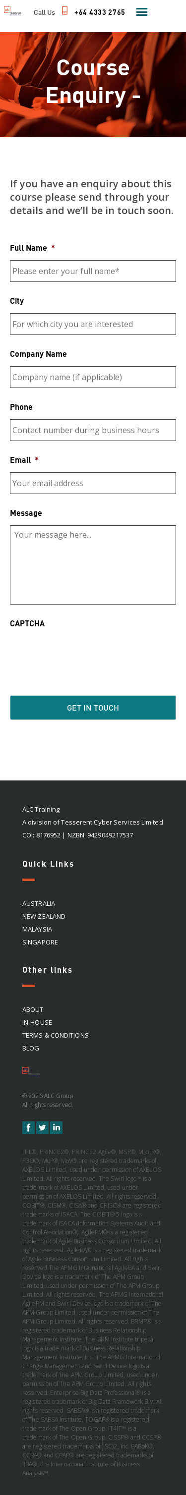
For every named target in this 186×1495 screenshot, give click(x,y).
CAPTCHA (27, 623)
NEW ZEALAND (43, 916)
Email (24, 459)
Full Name (32, 247)
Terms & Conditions (55, 1035)
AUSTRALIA (38, 903)
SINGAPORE (40, 942)
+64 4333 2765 (99, 12)
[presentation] (85, 655)
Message (26, 512)
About (33, 1009)
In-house (37, 1022)
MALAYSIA (37, 929)
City (17, 300)
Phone (21, 406)
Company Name (38, 353)
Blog (30, 1048)
